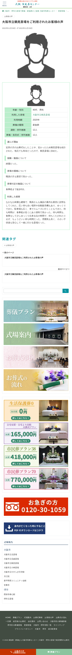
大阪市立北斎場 (10, 554)
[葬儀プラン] (54, 652)
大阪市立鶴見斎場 (41, 115)
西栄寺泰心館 (9, 594)
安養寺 (6, 585)
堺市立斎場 (8, 599)
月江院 (6, 576)
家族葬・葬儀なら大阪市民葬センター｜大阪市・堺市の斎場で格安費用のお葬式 (39, 640)
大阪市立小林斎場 (11, 567)
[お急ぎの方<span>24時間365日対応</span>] (18, 652)
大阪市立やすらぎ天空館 (14, 572)
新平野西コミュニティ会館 (15, 581)
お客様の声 (8, 16)
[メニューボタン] (4, 4)
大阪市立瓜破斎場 (11, 559)
